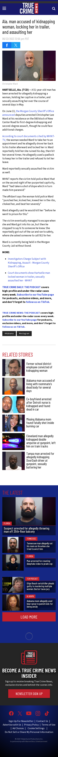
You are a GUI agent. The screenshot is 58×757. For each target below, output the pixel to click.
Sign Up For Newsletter (21, 721)
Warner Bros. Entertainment (36, 741)
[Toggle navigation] (5, 8)
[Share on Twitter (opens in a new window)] (15, 45)
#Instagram (24, 333)
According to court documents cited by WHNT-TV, (28, 138)
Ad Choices (18, 728)
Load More (29, 616)
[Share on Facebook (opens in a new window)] (6, 45)
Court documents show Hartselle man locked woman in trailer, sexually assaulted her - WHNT (29, 276)
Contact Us (42, 721)
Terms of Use (48, 724)
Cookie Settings (36, 728)
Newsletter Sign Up (29, 693)
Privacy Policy (31, 724)
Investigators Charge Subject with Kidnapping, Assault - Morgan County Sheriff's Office (28, 262)
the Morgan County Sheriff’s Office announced (28, 113)
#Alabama (9, 333)
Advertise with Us (12, 724)
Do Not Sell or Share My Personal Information (29, 732)
